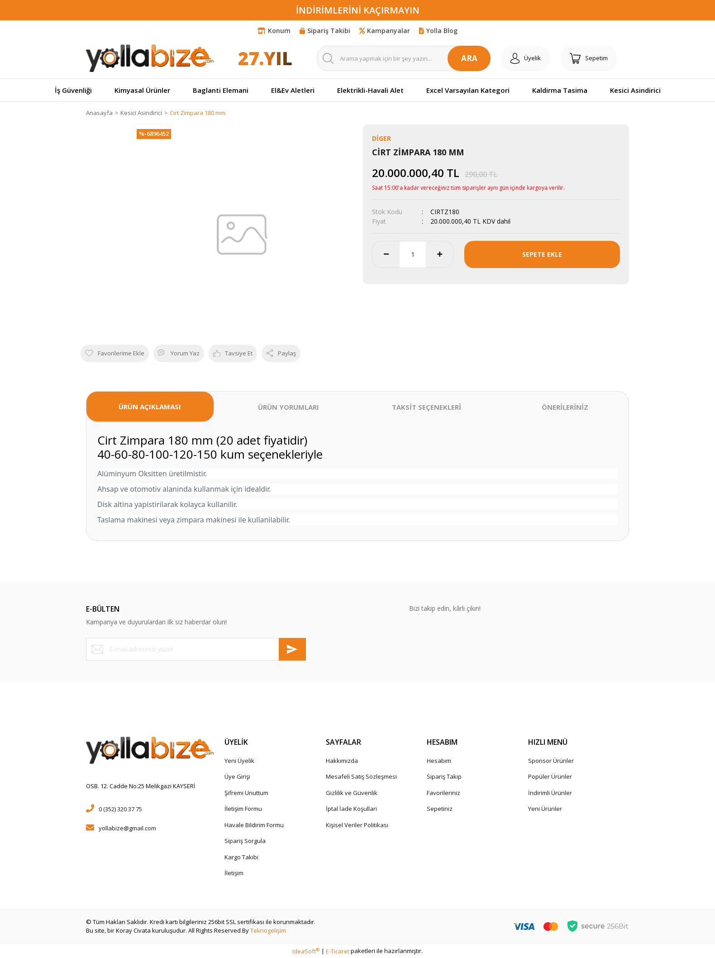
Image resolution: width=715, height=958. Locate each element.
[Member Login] (525, 58)
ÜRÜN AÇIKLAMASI (150, 406)
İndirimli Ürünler (550, 793)
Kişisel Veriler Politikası (357, 825)
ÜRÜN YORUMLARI (288, 407)
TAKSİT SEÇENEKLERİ (426, 407)
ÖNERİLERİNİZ (565, 407)
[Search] (404, 58)
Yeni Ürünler (545, 809)
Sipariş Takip (444, 776)
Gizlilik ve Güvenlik (351, 793)
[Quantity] (413, 254)
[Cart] (589, 58)
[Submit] (292, 649)
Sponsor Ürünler (551, 761)
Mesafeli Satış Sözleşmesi (361, 776)
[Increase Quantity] (439, 254)
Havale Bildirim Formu (254, 825)
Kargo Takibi (241, 857)
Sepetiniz (440, 809)
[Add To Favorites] (114, 353)
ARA (469, 58)
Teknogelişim (268, 930)
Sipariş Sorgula (245, 841)
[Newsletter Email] (196, 649)
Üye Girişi (237, 776)
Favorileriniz (443, 793)
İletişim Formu (243, 809)
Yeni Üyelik (239, 761)
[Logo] (150, 58)
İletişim (233, 873)
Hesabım (439, 761)
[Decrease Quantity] (386, 254)
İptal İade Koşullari (351, 809)
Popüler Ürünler (550, 776)
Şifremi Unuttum (246, 793)
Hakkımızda (342, 761)
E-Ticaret (337, 951)
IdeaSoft (305, 951)
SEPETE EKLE (542, 254)
